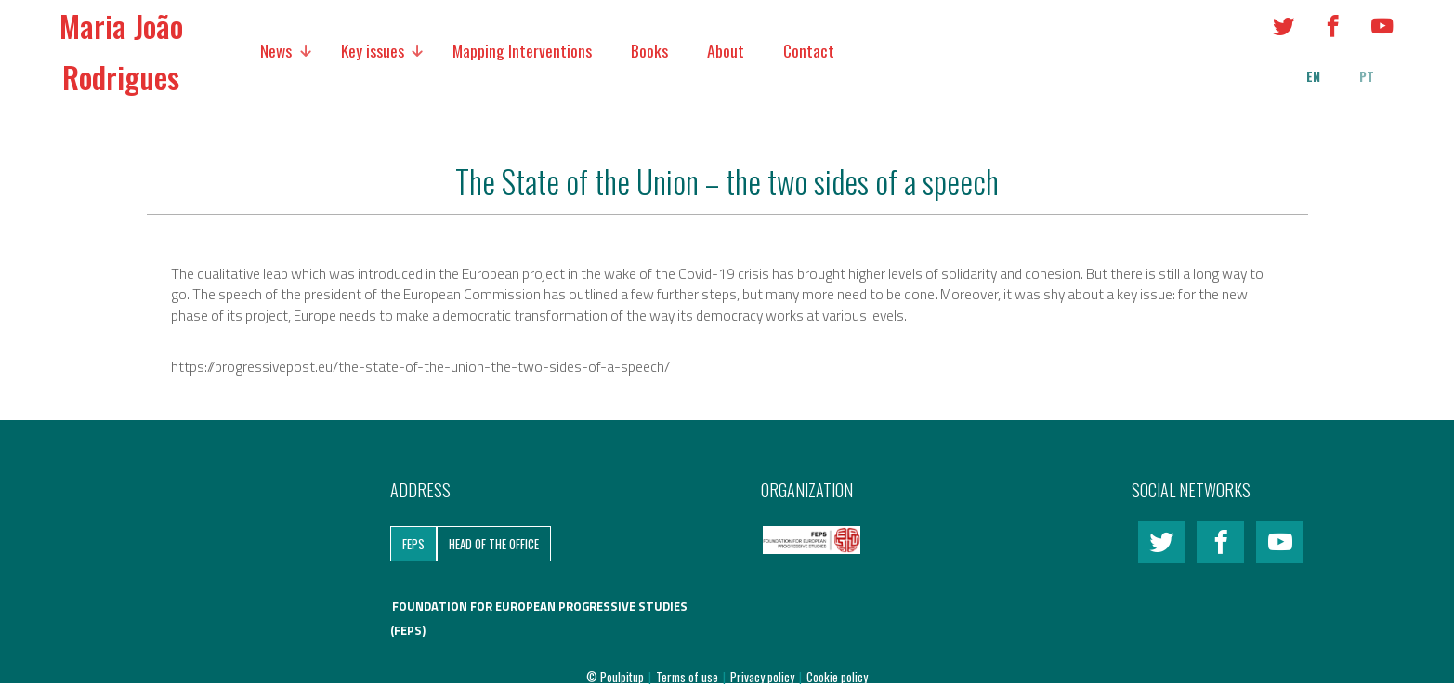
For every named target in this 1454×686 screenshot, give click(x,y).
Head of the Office (494, 543)
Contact (808, 50)
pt (1366, 76)
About (725, 50)
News (276, 50)
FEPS (413, 543)
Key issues (372, 50)
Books (649, 50)
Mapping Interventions (522, 50)
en (1313, 76)
